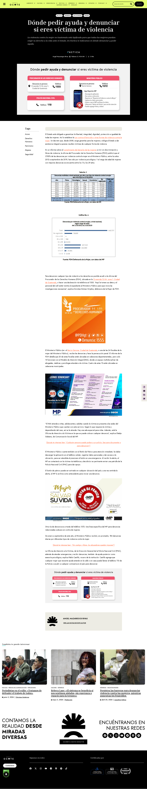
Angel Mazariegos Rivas (60, 57)
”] (89, 446)
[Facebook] (144, 387)
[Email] (144, 391)
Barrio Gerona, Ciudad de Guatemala (82, 350)
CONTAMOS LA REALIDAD (22, 729)
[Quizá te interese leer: (62, 545)
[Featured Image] (24, 667)
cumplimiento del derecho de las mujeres (80, 150)
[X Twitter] (144, 398)
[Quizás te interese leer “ (56, 442)
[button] (4, 4)
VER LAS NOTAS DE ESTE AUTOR (74, 623)
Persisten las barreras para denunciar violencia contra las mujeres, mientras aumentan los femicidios (120, 693)
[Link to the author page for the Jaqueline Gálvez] (120, 700)
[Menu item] (31, 3)
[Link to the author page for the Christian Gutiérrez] (22, 697)
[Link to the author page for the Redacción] (68, 700)
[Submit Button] (131, 4)
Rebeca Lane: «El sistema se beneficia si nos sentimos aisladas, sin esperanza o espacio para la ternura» (72, 693)
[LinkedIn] (144, 394)
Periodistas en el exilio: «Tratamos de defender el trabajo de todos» (22, 691)
